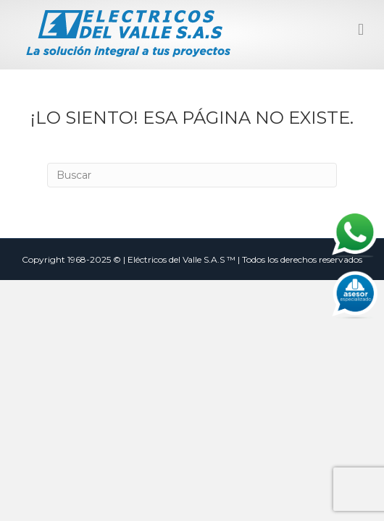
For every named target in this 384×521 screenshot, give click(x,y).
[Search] (192, 175)
